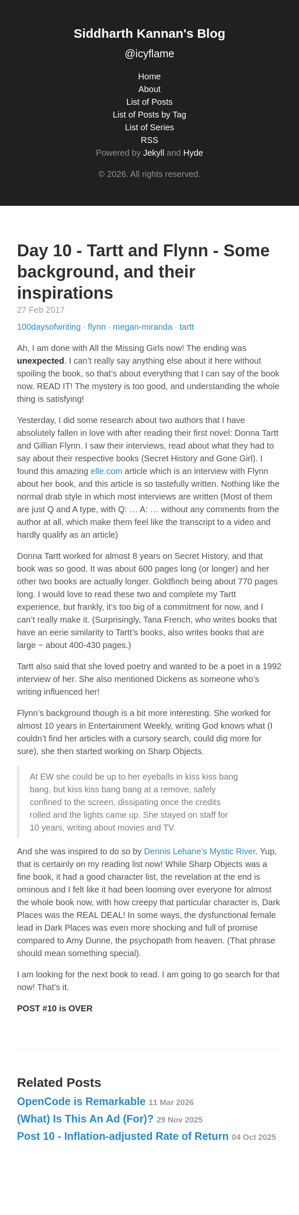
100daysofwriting (50, 326)
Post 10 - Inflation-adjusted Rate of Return (146, 1136)
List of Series (149, 127)
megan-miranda (144, 326)
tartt (186, 326)
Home (149, 76)
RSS (149, 140)
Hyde (193, 152)
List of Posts (150, 102)
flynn (98, 326)
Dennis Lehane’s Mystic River (199, 851)
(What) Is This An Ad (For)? (110, 1119)
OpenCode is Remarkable (105, 1101)
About (149, 89)
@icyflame (149, 53)
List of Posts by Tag (149, 114)
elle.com (106, 471)
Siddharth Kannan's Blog (149, 33)
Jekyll (153, 152)
